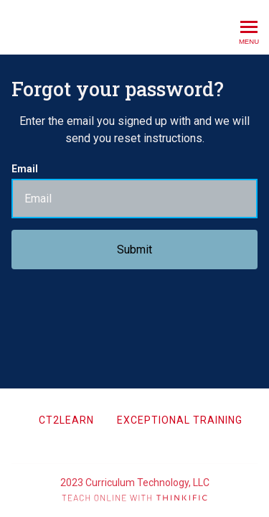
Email (24, 168)
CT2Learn (66, 420)
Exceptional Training (179, 420)
